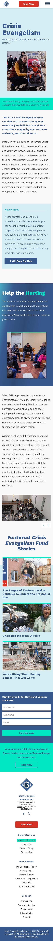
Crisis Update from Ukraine (21, 635)
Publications (26, 861)
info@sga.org (21, 807)
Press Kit (26, 917)
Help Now (26, 764)
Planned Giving (26, 848)
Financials (26, 844)
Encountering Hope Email (26, 878)
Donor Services (26, 835)
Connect (26, 895)
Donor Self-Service (26, 840)
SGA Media (26, 882)
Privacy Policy (26, 913)
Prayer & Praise (27, 870)
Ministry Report (26, 874)
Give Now (28, 3)
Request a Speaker (26, 905)
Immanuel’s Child (26, 886)
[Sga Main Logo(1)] (26, 784)
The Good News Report (26, 866)
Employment (26, 909)
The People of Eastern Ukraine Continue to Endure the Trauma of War (26, 594)
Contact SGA (26, 901)
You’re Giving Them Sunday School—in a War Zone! (21, 675)
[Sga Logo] (6, 4)
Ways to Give (27, 852)
